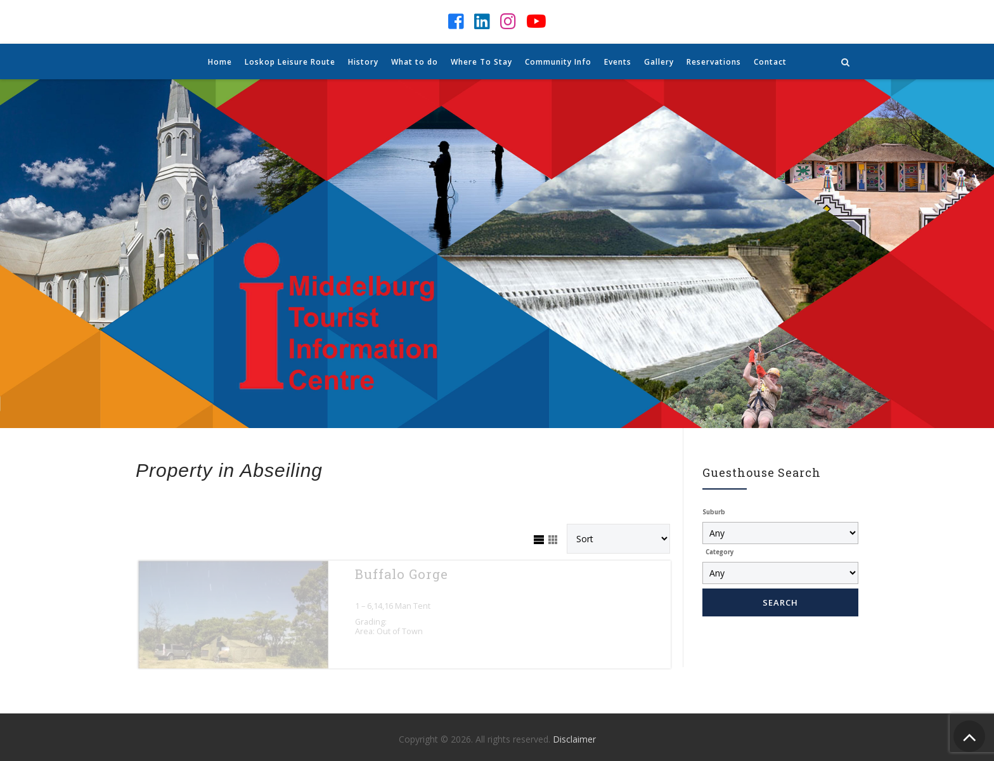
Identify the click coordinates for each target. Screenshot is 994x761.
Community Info (558, 61)
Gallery (659, 61)
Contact (770, 61)
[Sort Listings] (618, 539)
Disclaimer (574, 738)
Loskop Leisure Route (290, 61)
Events (617, 61)
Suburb (713, 512)
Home (220, 61)
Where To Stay (481, 61)
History (363, 61)
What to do (414, 61)
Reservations (714, 61)
